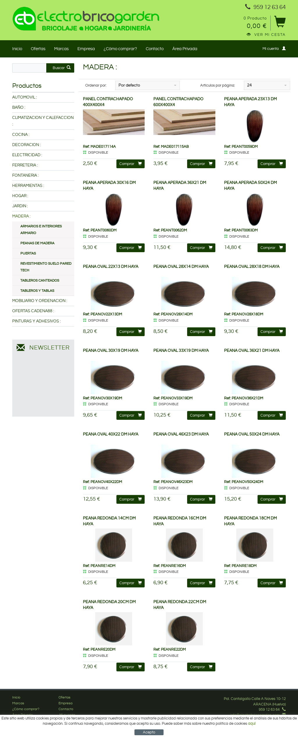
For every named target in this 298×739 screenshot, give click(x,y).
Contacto (155, 49)
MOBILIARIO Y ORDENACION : (39, 301)
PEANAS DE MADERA (37, 243)
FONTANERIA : (25, 175)
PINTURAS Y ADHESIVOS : (36, 321)
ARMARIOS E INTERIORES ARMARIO (41, 229)
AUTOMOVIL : (24, 97)
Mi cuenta (274, 48)
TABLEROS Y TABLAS (37, 291)
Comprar (130, 164)
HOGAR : (20, 196)
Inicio (17, 49)
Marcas (61, 49)
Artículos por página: (217, 85)
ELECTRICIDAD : (27, 155)
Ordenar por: (96, 85)
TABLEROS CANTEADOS (39, 280)
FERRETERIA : (25, 165)
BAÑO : (18, 108)
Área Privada (184, 49)
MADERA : (21, 216)
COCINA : (20, 135)
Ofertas (38, 49)
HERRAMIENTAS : (28, 186)
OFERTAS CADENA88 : (33, 311)
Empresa (86, 49)
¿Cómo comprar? (120, 49)
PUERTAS (28, 253)
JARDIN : (20, 206)
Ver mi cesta (266, 35)
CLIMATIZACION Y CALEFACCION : (43, 121)
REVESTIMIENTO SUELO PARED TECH (45, 267)
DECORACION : (26, 145)
